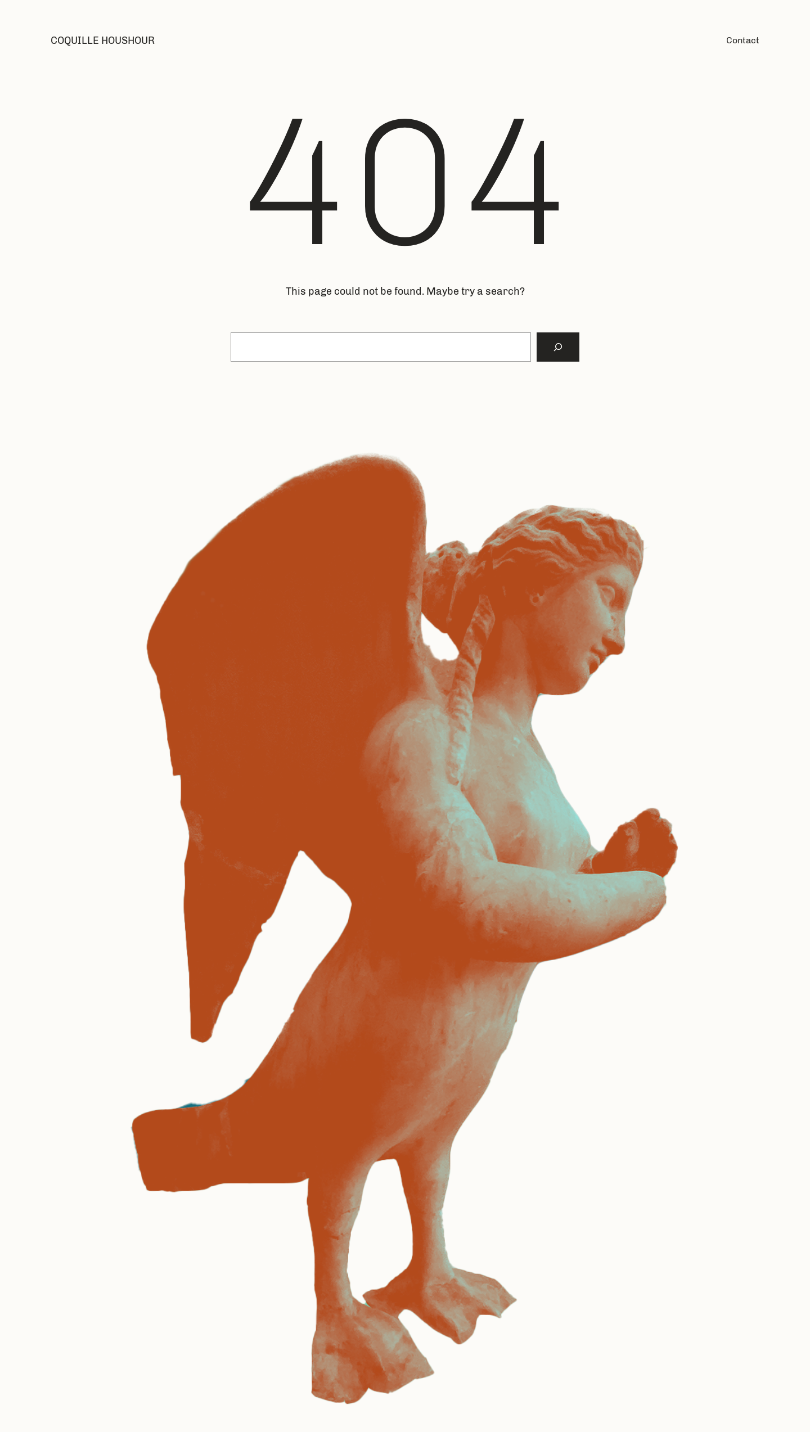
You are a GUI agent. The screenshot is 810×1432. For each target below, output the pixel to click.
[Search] (558, 347)
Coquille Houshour (103, 40)
